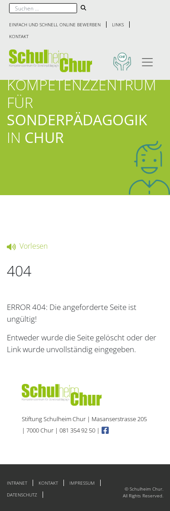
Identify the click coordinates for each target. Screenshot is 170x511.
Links (118, 24)
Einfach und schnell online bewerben (55, 24)
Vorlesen (27, 246)
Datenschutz (22, 494)
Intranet (17, 483)
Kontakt (19, 36)
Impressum (82, 483)
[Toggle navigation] (147, 60)
